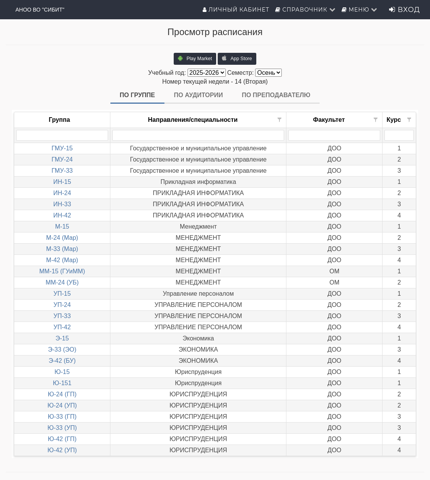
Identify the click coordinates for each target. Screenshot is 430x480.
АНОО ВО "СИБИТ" (39, 10)
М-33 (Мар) (62, 249)
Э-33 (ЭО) (62, 349)
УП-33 (62, 316)
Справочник (305, 9)
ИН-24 (62, 193)
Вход (404, 9)
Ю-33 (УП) (62, 427)
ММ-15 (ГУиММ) (62, 271)
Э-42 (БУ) (62, 360)
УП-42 (62, 327)
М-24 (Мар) (62, 237)
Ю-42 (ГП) (62, 439)
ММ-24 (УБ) (62, 282)
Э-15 (62, 338)
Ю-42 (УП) (62, 450)
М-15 (62, 226)
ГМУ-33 (62, 170)
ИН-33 (62, 204)
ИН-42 (62, 215)
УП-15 (62, 293)
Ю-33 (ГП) (62, 416)
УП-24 (62, 304)
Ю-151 (62, 383)
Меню (360, 9)
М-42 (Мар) (62, 260)
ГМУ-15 (62, 148)
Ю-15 (61, 372)
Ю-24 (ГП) (62, 394)
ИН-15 (62, 182)
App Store (237, 58)
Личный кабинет (236, 9)
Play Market (195, 58)
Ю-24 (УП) (62, 405)
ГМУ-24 (62, 159)
